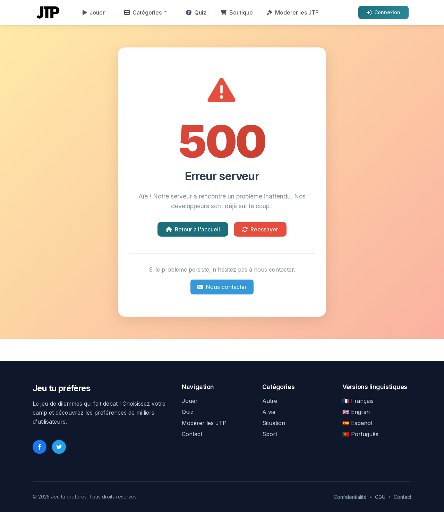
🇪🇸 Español (357, 423)
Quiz (196, 12)
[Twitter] (59, 447)
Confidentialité (350, 497)
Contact (192, 434)
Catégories (143, 12)
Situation (273, 423)
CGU (380, 497)
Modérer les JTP (293, 12)
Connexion (383, 12)
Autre (269, 400)
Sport (269, 434)
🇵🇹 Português (360, 434)
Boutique (236, 12)
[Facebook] (39, 447)
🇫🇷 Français (358, 400)
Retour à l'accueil (193, 229)
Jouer (94, 12)
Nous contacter (222, 286)
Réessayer (260, 229)
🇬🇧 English (356, 411)
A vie (268, 411)
